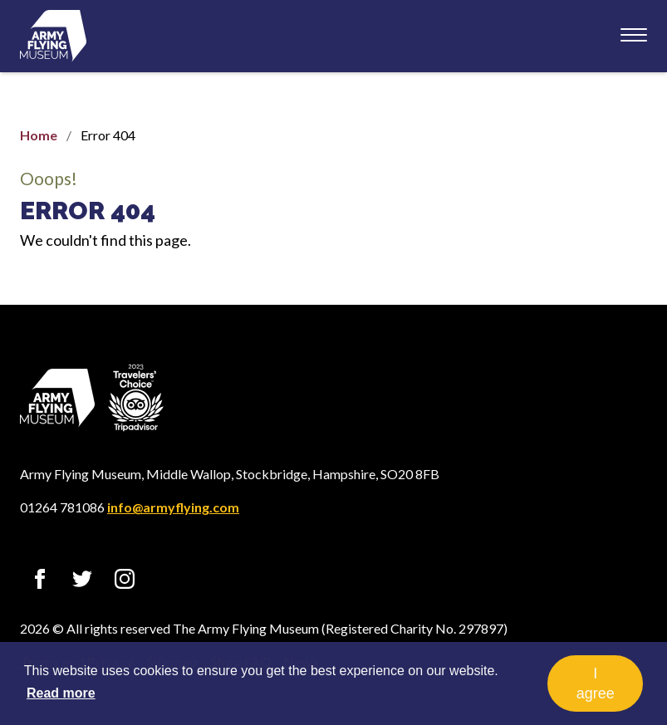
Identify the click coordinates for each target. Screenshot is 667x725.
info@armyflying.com (173, 507)
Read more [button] (61, 693)
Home (38, 135)
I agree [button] (595, 683)
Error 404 (87, 210)
